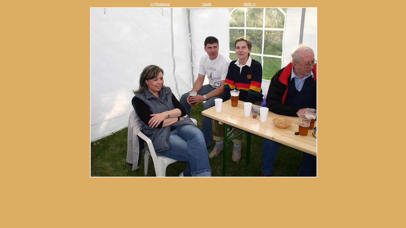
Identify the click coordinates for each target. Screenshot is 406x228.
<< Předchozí (160, 4)
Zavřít (206, 4)
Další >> (250, 4)
